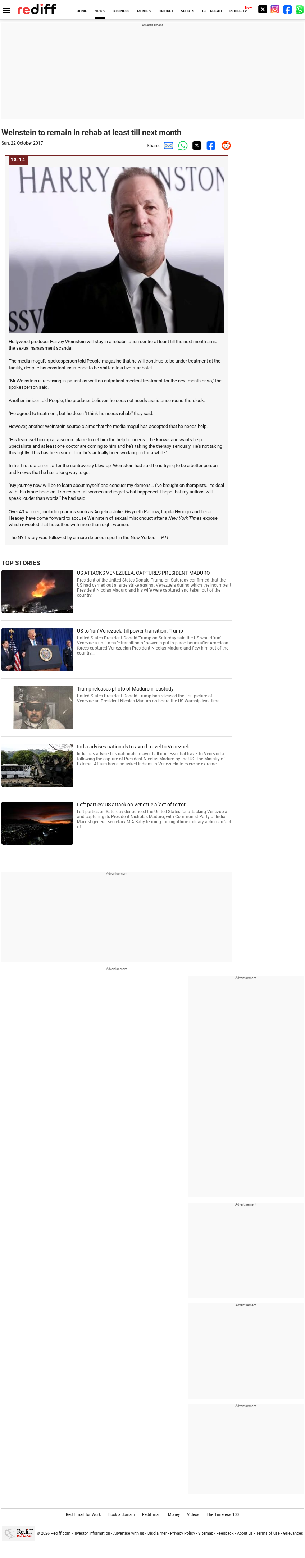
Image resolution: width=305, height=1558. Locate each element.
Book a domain (121, 1514)
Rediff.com (60, 1533)
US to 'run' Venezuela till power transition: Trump (154, 642)
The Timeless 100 (222, 1514)
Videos (193, 1514)
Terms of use (268, 1533)
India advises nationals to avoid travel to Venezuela (154, 755)
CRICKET (166, 11)
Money (174, 1514)
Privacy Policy (182, 1533)
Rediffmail (151, 1514)
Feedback (225, 1533)
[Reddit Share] (224, 145)
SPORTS (187, 11)
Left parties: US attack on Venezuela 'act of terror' (154, 815)
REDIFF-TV (238, 11)
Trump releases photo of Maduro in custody (154, 694)
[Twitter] (262, 9)
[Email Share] (167, 145)
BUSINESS (121, 11)
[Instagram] (275, 9)
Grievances (293, 1533)
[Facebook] (287, 9)
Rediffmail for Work (83, 1514)
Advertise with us (128, 1533)
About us (245, 1533)
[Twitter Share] (195, 145)
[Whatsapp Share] (181, 145)
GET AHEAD (212, 11)
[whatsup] (300, 9)
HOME (82, 11)
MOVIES (144, 11)
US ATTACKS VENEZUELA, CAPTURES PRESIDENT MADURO (154, 584)
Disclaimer (157, 1533)
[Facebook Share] (210, 145)
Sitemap (205, 1533)
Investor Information (92, 1533)
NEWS (100, 11)
